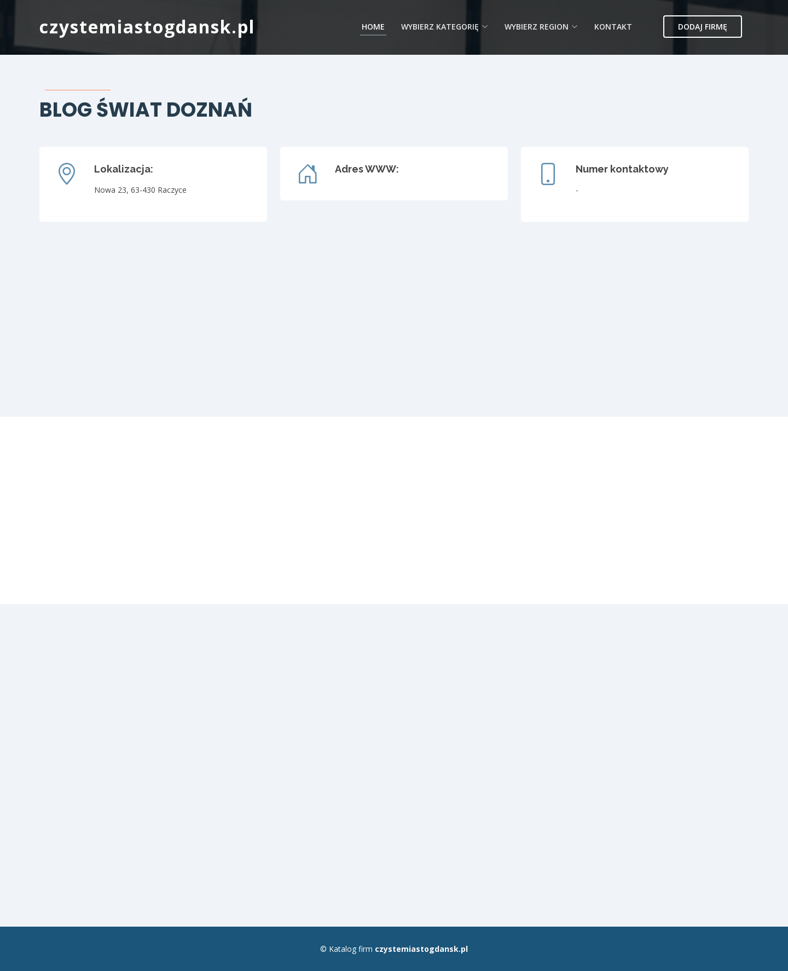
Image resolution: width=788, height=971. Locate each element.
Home (373, 26)
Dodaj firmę (702, 26)
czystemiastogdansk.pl (147, 26)
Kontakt (613, 26)
